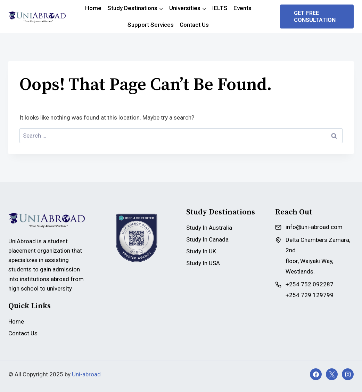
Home (93, 8)
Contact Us (194, 24)
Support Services (150, 24)
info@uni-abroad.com (314, 226)
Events (242, 8)
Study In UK (201, 251)
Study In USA (203, 263)
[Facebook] (316, 374)
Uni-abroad (86, 374)
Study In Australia (209, 227)
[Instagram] (348, 374)
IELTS (220, 8)
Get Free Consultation (315, 16)
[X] (332, 374)
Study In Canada (207, 239)
